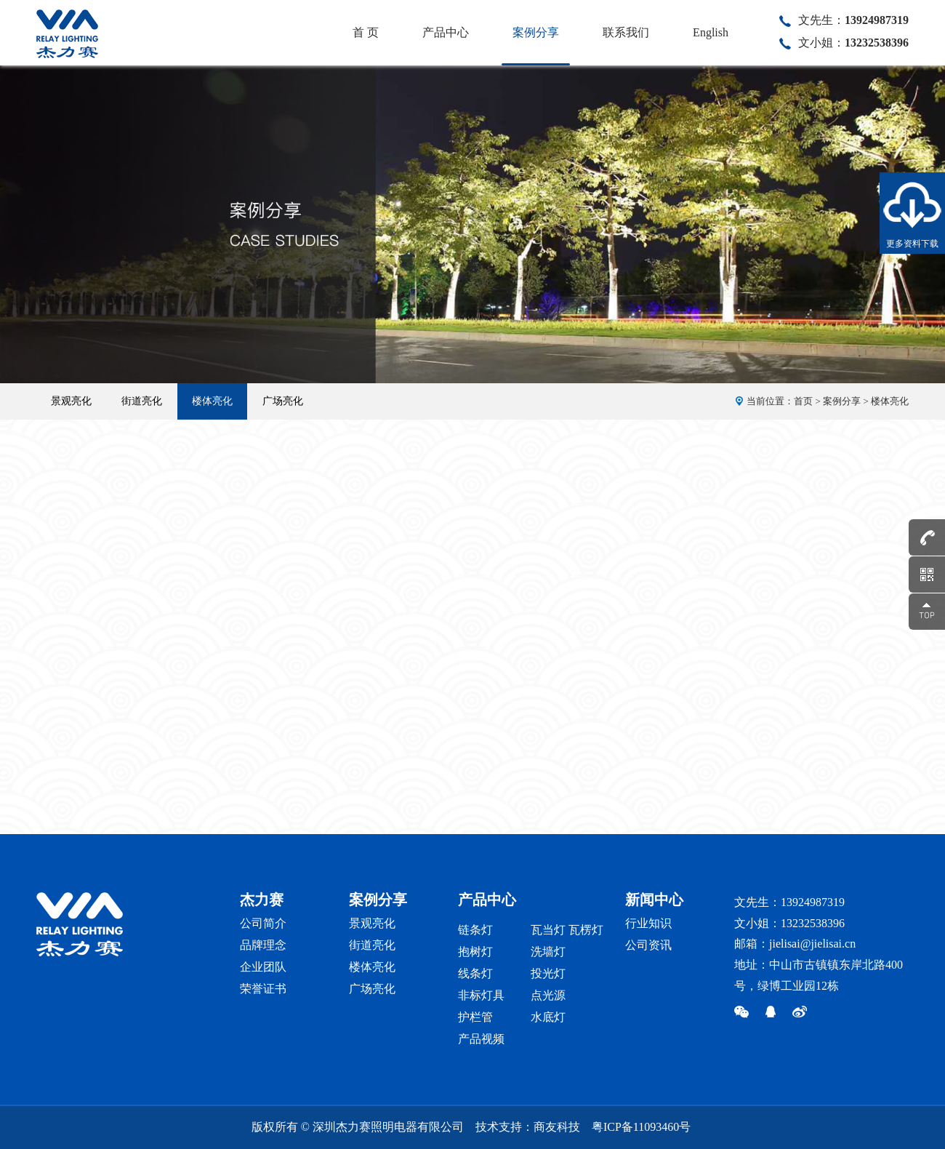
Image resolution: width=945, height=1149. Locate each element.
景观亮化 (71, 401)
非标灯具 (481, 995)
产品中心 (445, 32)
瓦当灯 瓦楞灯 (567, 930)
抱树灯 (475, 951)
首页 (803, 401)
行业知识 (648, 923)
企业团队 (263, 967)
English (710, 32)
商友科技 (557, 1127)
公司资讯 (648, 945)
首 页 (366, 32)
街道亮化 (141, 401)
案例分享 (535, 32)
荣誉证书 (263, 988)
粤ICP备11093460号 (641, 1127)
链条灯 (475, 930)
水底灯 (548, 1017)
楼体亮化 (212, 401)
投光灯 (548, 973)
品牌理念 (263, 945)
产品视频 (481, 1039)
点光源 (548, 995)
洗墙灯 (548, 951)
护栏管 (475, 1017)
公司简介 (263, 923)
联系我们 (626, 32)
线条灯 (475, 973)
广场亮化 (282, 401)
